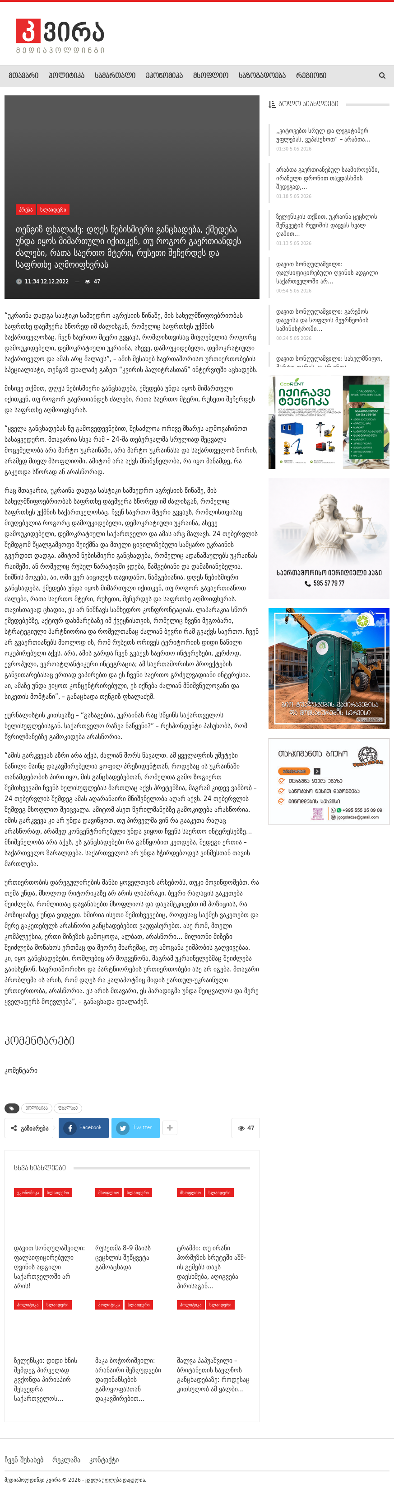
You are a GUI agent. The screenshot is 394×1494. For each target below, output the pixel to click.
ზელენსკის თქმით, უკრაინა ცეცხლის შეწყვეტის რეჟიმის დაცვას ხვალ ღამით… (326, 229)
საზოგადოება (262, 76)
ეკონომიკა (164, 76)
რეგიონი (311, 76)
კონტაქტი (104, 1460)
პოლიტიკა (66, 76)
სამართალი (115, 76)
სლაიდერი (53, 209)
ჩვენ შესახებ (24, 1460)
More (344, 76)
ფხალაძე (68, 1108)
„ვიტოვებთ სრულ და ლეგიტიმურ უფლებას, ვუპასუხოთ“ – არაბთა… (323, 139)
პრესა (25, 209)
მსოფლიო (210, 76)
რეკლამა (66, 1460)
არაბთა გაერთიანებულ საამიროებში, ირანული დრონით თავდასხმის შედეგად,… (328, 182)
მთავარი (23, 76)
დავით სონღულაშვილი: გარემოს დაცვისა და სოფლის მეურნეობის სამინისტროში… (322, 324)
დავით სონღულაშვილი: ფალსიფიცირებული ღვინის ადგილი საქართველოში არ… (327, 276)
